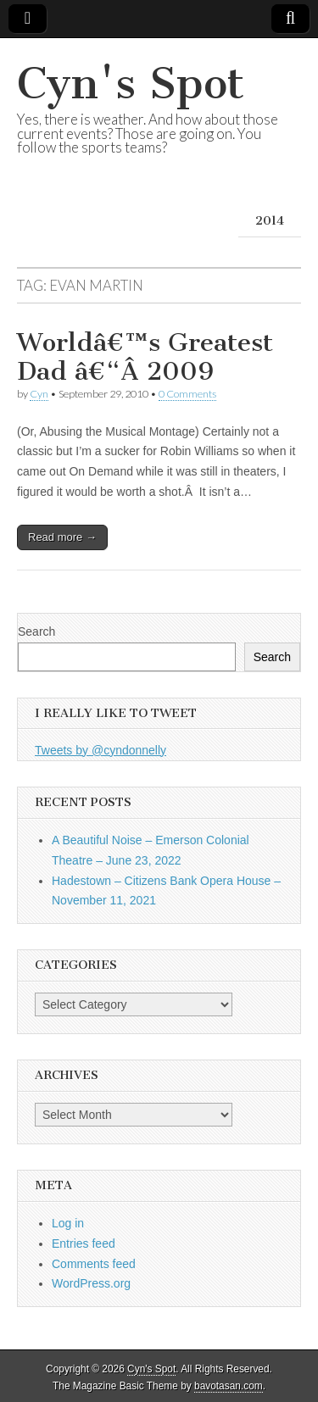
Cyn (39, 393)
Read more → (62, 537)
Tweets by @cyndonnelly (100, 750)
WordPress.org (91, 1283)
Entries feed (83, 1243)
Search (36, 631)
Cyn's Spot (130, 83)
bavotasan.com (228, 1386)
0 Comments (187, 393)
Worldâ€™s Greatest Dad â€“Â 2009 (145, 357)
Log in (68, 1223)
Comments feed (94, 1264)
